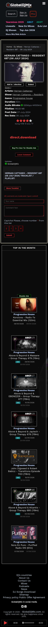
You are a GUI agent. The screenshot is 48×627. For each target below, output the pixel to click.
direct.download (23, 137)
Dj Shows (11, 30)
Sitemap (24, 594)
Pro (33, 14)
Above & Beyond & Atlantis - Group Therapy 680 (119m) (24, 509)
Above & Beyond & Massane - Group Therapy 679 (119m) (24, 357)
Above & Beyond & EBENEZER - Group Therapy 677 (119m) (24, 396)
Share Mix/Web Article (16, 34)
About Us (24, 578)
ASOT (39, 22)
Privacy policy (10, 597)
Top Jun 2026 (27, 30)
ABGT (30, 22)
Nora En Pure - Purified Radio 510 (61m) (24, 546)
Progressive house (23, 98)
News (24, 589)
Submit (9, 235)
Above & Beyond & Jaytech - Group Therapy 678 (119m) (24, 433)
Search (11, 13)
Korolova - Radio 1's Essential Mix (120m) (24, 319)
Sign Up (23, 15)
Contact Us (24, 580)
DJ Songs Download (24, 591)
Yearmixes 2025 (15, 22)
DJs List (42, 26)
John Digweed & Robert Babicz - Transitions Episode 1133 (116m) (24, 471)
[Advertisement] (25, 129)
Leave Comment (24, 155)
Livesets (10, 26)
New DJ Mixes (26, 26)
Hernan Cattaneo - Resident (28, 94)
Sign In (23, 12)
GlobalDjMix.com (31, 611)
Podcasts (24, 586)
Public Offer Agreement (32, 597)
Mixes (24, 583)
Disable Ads (24, 296)
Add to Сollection (14, 84)
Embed (31, 84)
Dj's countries (24, 575)
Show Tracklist (12, 188)
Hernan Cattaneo (23, 90)
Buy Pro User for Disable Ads (24, 148)
